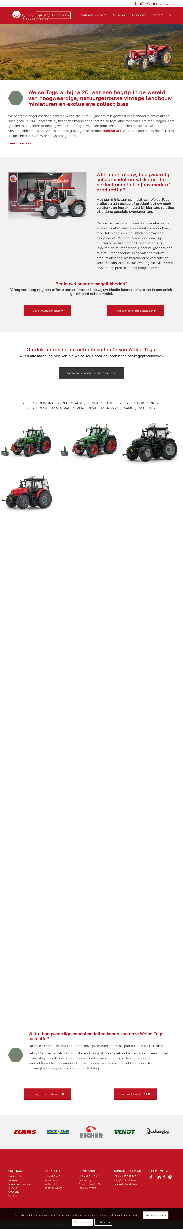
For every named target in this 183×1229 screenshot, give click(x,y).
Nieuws (12, 1180)
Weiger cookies (82, 1222)
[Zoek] (170, 15)
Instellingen (103, 1222)
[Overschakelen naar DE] (173, 5)
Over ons (13, 1191)
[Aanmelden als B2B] (135, 1094)
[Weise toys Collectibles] (30, 15)
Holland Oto (15, 1176)
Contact (13, 1195)
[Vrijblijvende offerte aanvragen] (135, 310)
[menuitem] (135, 4)
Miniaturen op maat (20, 1184)
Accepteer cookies (156, 1215)
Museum (13, 1187)
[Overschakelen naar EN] (167, 5)
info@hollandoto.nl (125, 1180)
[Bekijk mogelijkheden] (47, 310)
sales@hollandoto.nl (126, 1184)
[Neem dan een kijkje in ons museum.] (91, 373)
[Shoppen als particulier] (47, 1094)
